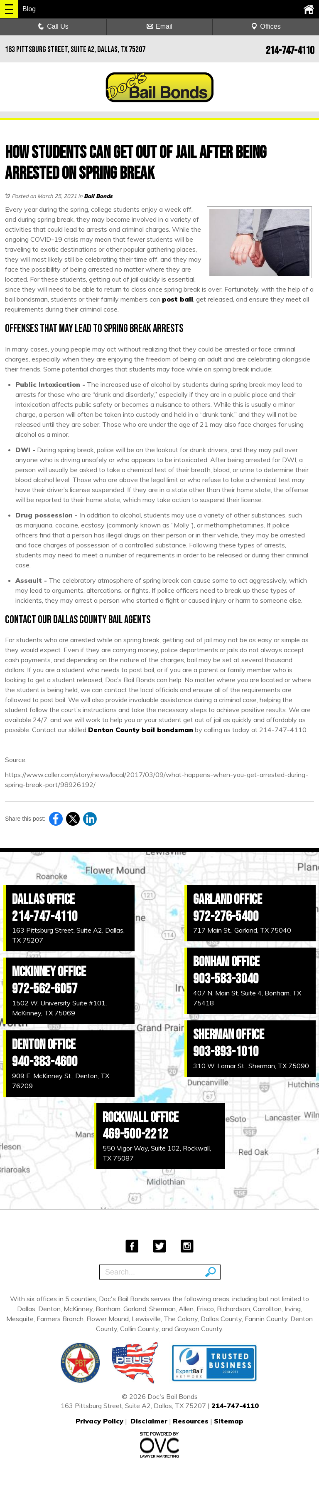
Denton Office (44, 1044)
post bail (177, 299)
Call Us (53, 26)
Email (159, 26)
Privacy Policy (99, 1421)
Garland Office (227, 899)
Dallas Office (43, 899)
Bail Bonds (98, 196)
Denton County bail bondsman (140, 729)
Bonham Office (226, 961)
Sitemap (228, 1421)
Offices (266, 26)
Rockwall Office (141, 1117)
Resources (191, 1421)
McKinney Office (49, 971)
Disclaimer (148, 1421)
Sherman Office (228, 1034)
